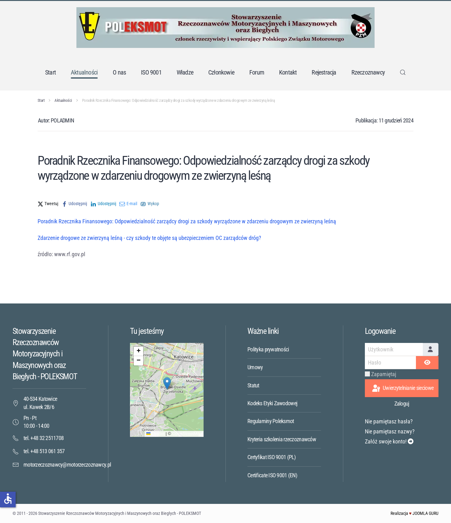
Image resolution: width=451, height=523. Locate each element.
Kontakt (288, 72)
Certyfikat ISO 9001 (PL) (271, 457)
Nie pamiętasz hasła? (389, 421)
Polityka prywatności (268, 349)
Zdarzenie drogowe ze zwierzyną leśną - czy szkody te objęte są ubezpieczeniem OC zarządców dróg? (149, 238)
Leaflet (155, 433)
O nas (119, 72)
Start (50, 72)
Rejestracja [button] (324, 72)
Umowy (255, 367)
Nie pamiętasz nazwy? (390, 431)
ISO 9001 (151, 72)
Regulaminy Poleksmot (270, 421)
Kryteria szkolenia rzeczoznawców (281, 439)
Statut (253, 385)
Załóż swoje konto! (389, 441)
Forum (256, 72)
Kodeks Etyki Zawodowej (272, 403)
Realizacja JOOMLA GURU (414, 513)
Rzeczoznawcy (368, 72)
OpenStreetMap (187, 433)
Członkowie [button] (221, 72)
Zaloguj (401, 403)
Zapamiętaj (383, 374)
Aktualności (84, 72)
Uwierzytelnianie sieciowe (402, 388)
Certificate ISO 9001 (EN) (272, 475)
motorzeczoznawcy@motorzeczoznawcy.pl (67, 464)
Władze (185, 72)
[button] (403, 72)
